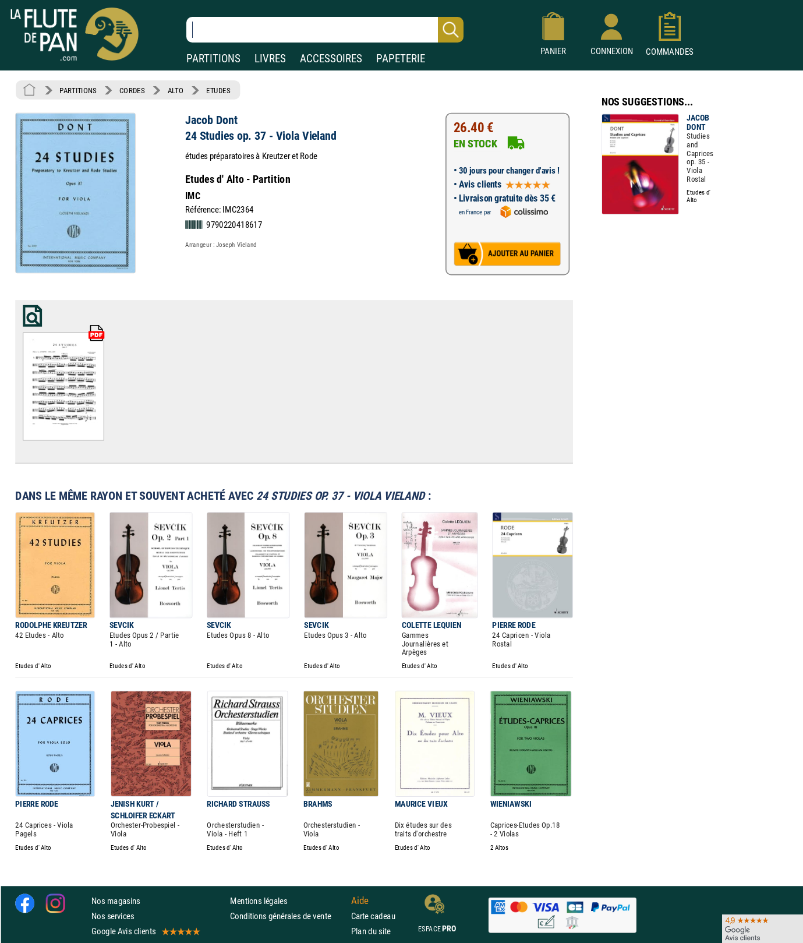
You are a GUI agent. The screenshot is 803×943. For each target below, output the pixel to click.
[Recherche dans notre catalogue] (325, 30)
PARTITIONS (213, 58)
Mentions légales (258, 900)
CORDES (131, 90)
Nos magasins (115, 900)
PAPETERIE (400, 58)
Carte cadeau (373, 916)
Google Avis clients (145, 931)
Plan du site (371, 931)
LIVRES (270, 58)
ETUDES (218, 90)
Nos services (112, 916)
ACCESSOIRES (331, 58)
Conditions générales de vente (288, 916)
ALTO (175, 90)
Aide (360, 900)
